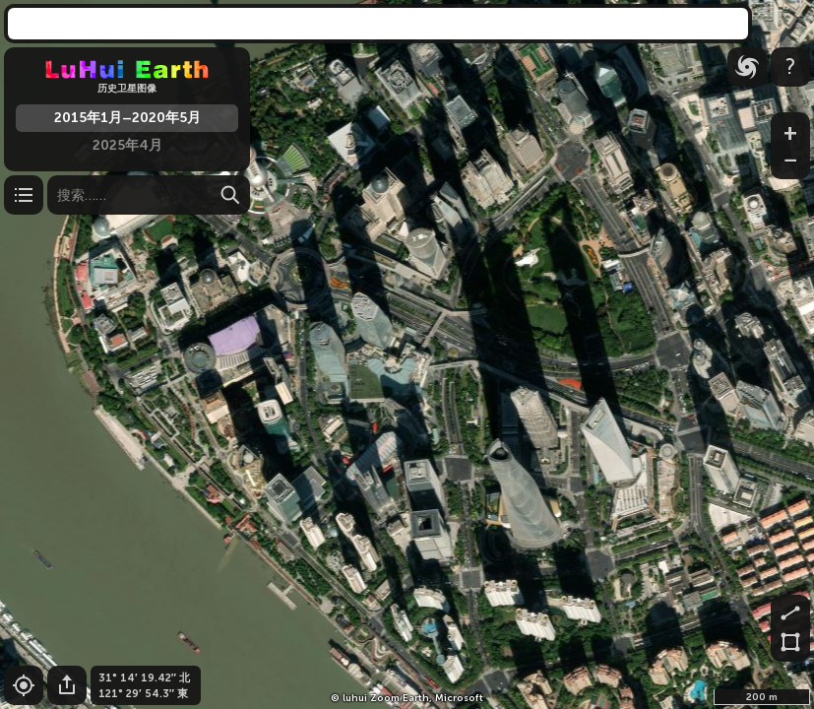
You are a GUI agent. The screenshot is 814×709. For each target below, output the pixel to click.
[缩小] (790, 162)
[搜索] (148, 195)
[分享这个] (67, 685)
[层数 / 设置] (23, 195)
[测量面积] (790, 645)
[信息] (790, 67)
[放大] (790, 129)
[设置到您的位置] (23, 685)
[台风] (747, 67)
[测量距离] (790, 611)
